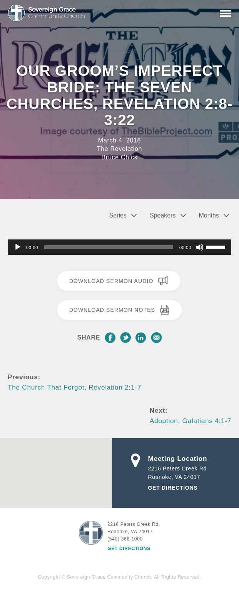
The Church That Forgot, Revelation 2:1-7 (74, 387)
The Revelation (119, 149)
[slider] (108, 247)
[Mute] (200, 247)
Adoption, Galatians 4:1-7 (190, 421)
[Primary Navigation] (225, 13)
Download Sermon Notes (119, 310)
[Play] (18, 247)
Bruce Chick (120, 157)
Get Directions (173, 488)
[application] (119, 247)
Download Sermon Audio (118, 281)
